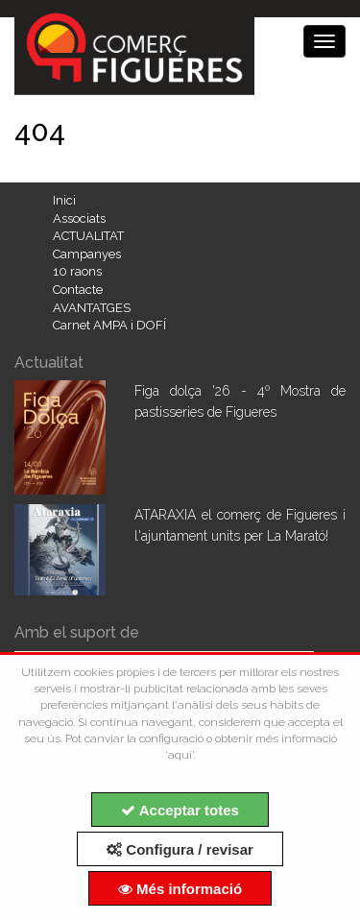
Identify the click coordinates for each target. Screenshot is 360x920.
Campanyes (87, 254)
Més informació (180, 889)
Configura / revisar (180, 849)
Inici (64, 200)
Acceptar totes (180, 810)
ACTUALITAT (88, 236)
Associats (79, 218)
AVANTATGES (92, 308)
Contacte (78, 289)
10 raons (77, 271)
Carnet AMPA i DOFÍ (109, 325)
